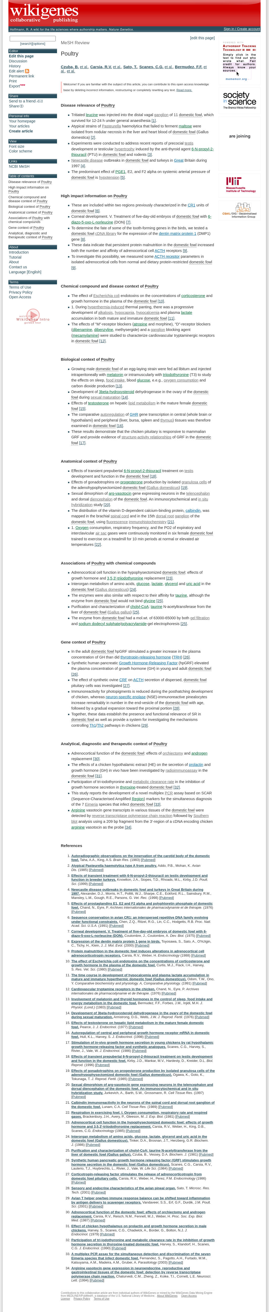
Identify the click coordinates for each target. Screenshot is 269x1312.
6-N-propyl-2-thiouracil (142, 471)
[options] (38, 44)
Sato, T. (130, 67)
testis (189, 143)
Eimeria (91, 804)
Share (16, 106)
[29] (144, 725)
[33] (157, 804)
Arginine (78, 810)
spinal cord (120, 516)
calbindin (193, 510)
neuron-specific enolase (126, 697)
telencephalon (198, 493)
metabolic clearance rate (153, 782)
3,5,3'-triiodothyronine (125, 578)
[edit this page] (202, 38)
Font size (16, 146)
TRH (177, 657)
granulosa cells (194, 482)
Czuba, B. (70, 67)
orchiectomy (173, 753)
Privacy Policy (21, 292)
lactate (186, 312)
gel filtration (200, 618)
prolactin (196, 765)
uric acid (193, 584)
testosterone (98, 403)
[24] (133, 589)
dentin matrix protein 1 (177, 233)
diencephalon (101, 499)
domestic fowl (190, 115)
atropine (140, 324)
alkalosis (105, 312)
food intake (115, 380)
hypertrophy (124, 149)
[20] (107, 505)
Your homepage (22, 121)
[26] (186, 657)
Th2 (100, 725)
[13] (119, 386)
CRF (123, 680)
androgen (200, 753)
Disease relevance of (30, 182)
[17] (82, 443)
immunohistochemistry (148, 522)
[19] (184, 488)
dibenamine (82, 330)
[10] (161, 301)
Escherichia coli (106, 296)
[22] (98, 544)
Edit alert (19, 71)
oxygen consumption (181, 380)
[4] (83, 166)
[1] (154, 120)
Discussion (18, 61)
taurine (181, 595)
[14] (125, 397)
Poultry (108, 105)
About (14, 262)
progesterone (131, 482)
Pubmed (148, 860)
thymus (167, 420)
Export (17, 86)
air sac (100, 533)
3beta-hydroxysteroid (116, 392)
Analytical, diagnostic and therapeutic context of (30, 235)
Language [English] (25, 272)
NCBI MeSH (19, 166)
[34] (128, 827)
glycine (150, 601)
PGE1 (120, 172)
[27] (126, 686)
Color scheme (20, 151)
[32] (176, 787)
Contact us (18, 267)
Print (13, 81)
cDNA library (105, 233)
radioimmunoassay (182, 770)
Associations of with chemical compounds (29, 220)
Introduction (19, 252)
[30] (96, 759)
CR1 (191, 205)
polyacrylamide (134, 624)
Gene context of (26, 228)
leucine (92, 115)
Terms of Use (20, 287)
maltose (185, 126)
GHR (134, 414)
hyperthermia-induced (106, 307)
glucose (143, 380)
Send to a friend (26, 101)
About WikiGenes (167, 1295)
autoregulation (113, 414)
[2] (93, 137)
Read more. (184, 90)
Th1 (93, 725)
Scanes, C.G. (151, 67)
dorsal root (165, 516)
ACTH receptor (167, 256)
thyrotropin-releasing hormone (146, 657)
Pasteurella (111, 126)
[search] (26, 44)
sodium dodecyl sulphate (99, 624)
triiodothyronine (176, 375)
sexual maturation (106, 397)
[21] (171, 522)
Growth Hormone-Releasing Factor (148, 663)
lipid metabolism (142, 403)
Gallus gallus (119, 612)
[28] (176, 708)
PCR (169, 793)
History (15, 66)
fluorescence (117, 522)
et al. (84, 67)
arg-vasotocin (120, 493)
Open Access (20, 297)
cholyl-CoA (139, 607)
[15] (82, 409)
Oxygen (82, 528)
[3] (150, 154)
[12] (102, 341)
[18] (153, 476)
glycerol (171, 584)
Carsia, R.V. (101, 67)
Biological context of (29, 207)
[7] (128, 222)
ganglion (161, 115)
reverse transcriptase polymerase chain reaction (132, 816)
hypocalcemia (147, 312)
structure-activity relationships (147, 437)
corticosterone (193, 296)
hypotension (109, 177)
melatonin (115, 375)
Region (138, 799)
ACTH (160, 251)
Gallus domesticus (163, 488)
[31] (98, 776)
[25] (159, 601)
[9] (185, 251)
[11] (171, 318)
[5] (123, 177)
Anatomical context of (30, 212)
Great (179, 160)
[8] (83, 239)
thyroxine (127, 787)
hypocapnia (124, 312)
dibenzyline (103, 330)
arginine (78, 827)
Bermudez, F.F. (189, 67)
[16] (120, 426)
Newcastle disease (87, 160)
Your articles (19, 126)
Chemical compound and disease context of (27, 199)
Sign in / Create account (242, 29)
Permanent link (21, 76)
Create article (21, 131)
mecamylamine (85, 335)
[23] (169, 578)
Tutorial (15, 257)
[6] (97, 211)
